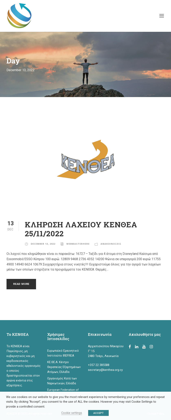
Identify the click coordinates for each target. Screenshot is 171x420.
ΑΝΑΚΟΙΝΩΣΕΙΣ (111, 243)
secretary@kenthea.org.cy (105, 370)
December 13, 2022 (43, 243)
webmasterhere (78, 243)
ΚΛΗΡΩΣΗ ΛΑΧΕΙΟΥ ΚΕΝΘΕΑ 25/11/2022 (81, 228)
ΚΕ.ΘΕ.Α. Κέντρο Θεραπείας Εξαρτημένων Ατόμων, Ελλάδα (64, 367)
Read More (21, 283)
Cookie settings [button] (71, 413)
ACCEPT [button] (98, 412)
